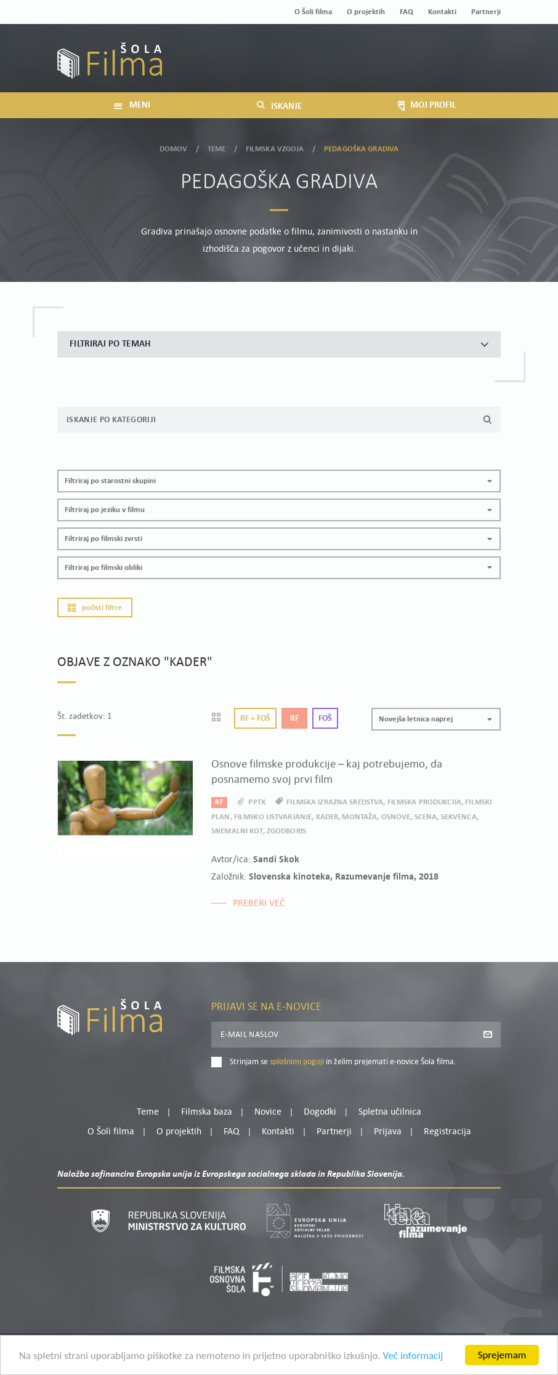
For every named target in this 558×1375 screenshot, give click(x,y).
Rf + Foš (255, 718)
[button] (279, 481)
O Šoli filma (313, 12)
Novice (267, 1112)
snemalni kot (237, 831)
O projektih (366, 12)
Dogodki (320, 1112)
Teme (217, 146)
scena (425, 817)
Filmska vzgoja (275, 146)
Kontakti (442, 12)
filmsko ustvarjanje (273, 817)
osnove (396, 817)
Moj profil (437, 52)
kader (327, 817)
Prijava (424, 66)
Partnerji (486, 12)
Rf (294, 718)
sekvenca (459, 817)
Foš (325, 718)
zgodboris (286, 831)
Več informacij (413, 1356)
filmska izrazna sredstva (334, 802)
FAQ (406, 12)
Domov (174, 146)
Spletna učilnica (389, 1112)
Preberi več (259, 903)
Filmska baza (206, 1112)
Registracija (480, 66)
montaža (359, 817)
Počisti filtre (95, 608)
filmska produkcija (424, 802)
